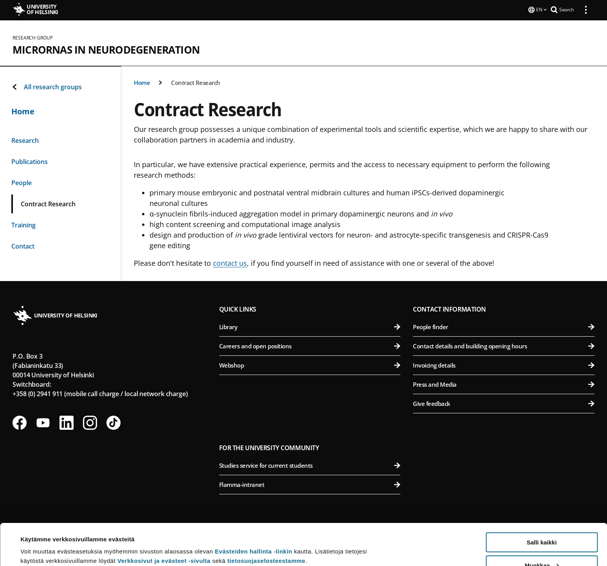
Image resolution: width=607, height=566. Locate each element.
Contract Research (195, 82)
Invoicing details (503, 364)
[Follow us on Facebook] (20, 422)
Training (23, 224)
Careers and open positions (310, 345)
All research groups (46, 86)
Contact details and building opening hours (503, 345)
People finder (503, 326)
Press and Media (503, 384)
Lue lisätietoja (40, 540)
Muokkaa (542, 524)
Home (142, 82)
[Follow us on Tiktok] (113, 422)
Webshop (310, 364)
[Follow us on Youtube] (43, 422)
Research (25, 139)
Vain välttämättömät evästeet (541, 546)
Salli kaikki (542, 501)
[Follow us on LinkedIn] (66, 422)
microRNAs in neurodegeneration (106, 49)
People (21, 182)
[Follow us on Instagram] (90, 422)
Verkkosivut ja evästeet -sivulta (164, 519)
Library (310, 326)
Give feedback (503, 403)
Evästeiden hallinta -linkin (253, 510)
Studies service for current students (310, 465)
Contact (22, 245)
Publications (29, 161)
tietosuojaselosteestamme (266, 519)
